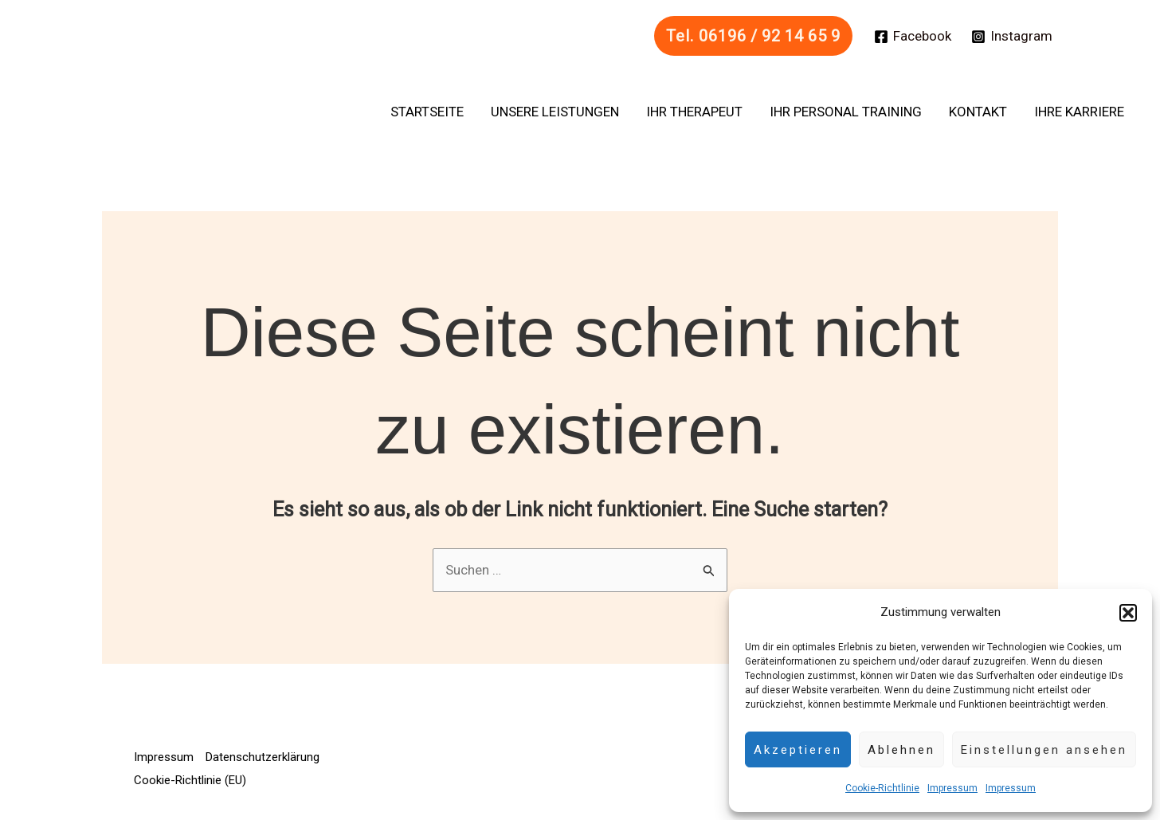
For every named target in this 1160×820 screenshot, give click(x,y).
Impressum (952, 788)
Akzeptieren (798, 750)
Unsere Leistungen (555, 112)
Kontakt (978, 112)
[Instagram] (1012, 36)
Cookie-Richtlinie (882, 788)
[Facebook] (912, 36)
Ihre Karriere (1079, 112)
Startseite (427, 112)
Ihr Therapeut (694, 112)
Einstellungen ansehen (1044, 750)
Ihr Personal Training (846, 112)
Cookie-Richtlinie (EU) (190, 780)
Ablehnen (901, 750)
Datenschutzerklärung (262, 757)
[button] (1128, 613)
